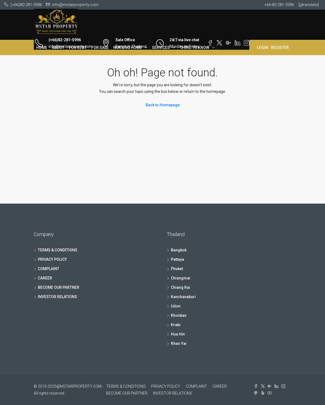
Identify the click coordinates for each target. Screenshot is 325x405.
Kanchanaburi (183, 297)
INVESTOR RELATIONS (57, 297)
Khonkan (178, 315)
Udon (175, 306)
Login (262, 47)
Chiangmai (180, 278)
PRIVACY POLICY (52, 259)
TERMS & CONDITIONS (57, 250)
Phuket (177, 269)
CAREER (45, 278)
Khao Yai (178, 343)
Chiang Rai (180, 287)
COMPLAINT (48, 269)
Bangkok (178, 250)
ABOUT (58, 47)
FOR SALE (100, 47)
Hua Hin (178, 334)
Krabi (175, 325)
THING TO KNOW (194, 47)
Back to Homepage (163, 105)
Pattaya (177, 259)
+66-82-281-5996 (279, 4)
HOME (41, 47)
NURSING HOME (127, 47)
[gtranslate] (308, 4)
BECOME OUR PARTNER (58, 287)
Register (280, 47)
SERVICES (161, 47)
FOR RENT (78, 47)
